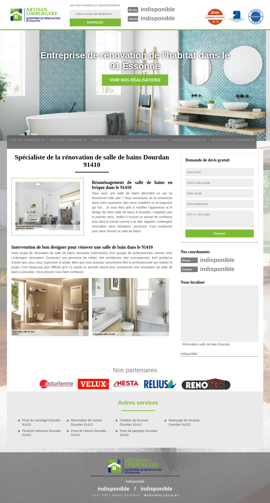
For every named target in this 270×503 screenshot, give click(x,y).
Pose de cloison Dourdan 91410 (88, 433)
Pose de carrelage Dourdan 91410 (41, 422)
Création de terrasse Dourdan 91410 (134, 422)
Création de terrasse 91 (147, 140)
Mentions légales (161, 495)
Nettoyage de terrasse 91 (232, 140)
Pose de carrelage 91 (27, 140)
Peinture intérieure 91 (68, 140)
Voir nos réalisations (135, 80)
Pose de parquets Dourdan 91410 (138, 433)
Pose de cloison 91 (107, 140)
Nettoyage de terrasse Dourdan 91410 (184, 422)
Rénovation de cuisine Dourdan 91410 (86, 422)
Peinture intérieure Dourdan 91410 (41, 433)
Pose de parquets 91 (189, 140)
